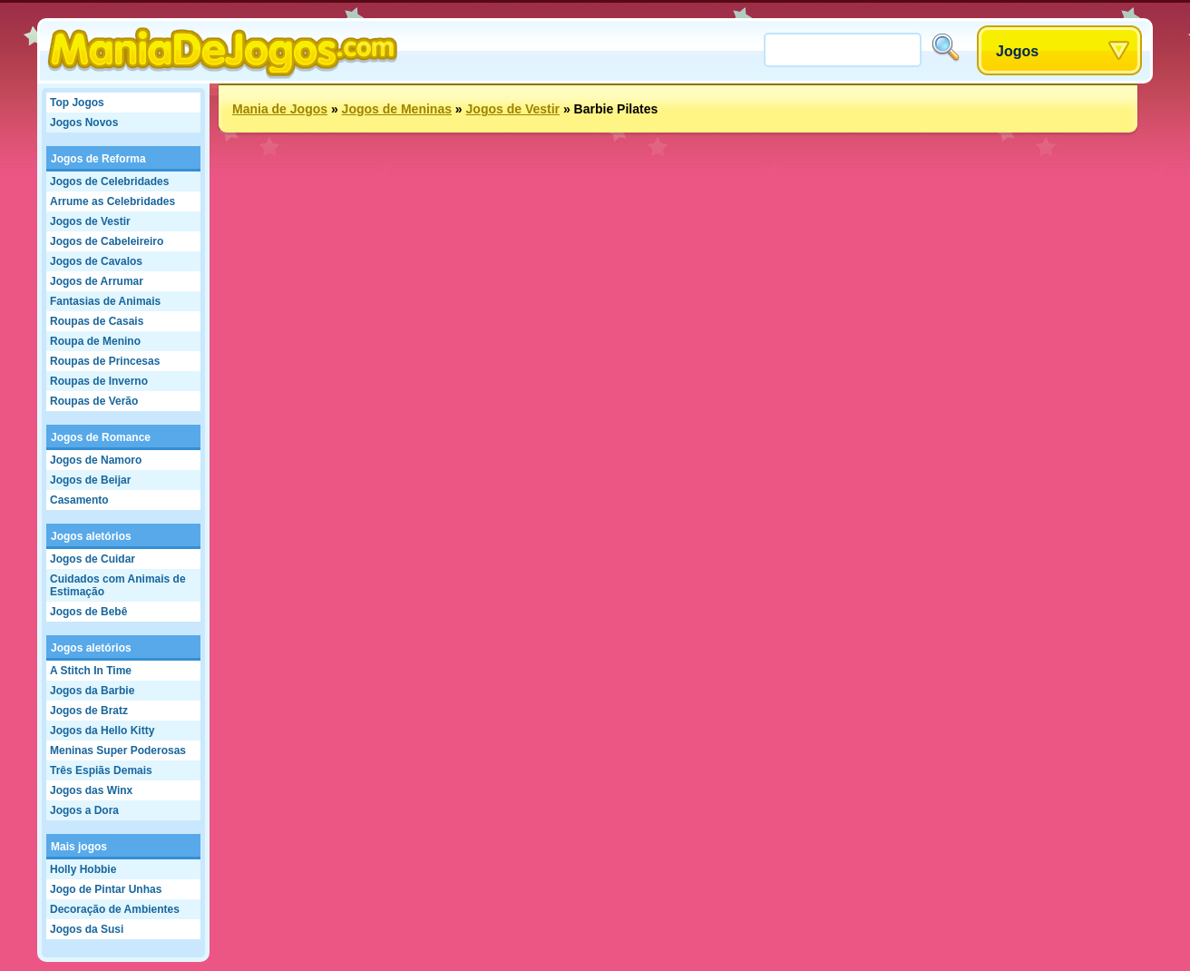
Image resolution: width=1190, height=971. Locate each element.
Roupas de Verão (94, 401)
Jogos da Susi (86, 929)
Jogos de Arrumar (96, 281)
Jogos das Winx (91, 790)
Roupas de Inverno (99, 381)
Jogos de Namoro (95, 460)
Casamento (79, 500)
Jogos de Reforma (98, 158)
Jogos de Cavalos (96, 261)
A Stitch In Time (91, 670)
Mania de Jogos (279, 109)
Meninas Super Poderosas (118, 750)
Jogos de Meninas (397, 109)
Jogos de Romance (101, 437)
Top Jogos (77, 102)
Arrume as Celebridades (112, 201)
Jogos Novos (84, 122)
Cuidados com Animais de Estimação (118, 585)
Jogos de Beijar (90, 480)
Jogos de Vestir (90, 221)
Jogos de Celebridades (109, 181)
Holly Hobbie (83, 869)
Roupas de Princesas (105, 361)
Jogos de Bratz (89, 710)
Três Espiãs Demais (101, 770)
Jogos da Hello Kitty (102, 730)
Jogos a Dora (84, 810)
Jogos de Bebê (88, 611)
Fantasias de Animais (105, 301)
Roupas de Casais (96, 321)
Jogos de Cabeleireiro (106, 241)
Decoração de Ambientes (115, 909)
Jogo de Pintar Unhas (105, 889)
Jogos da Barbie (92, 690)
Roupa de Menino (95, 341)
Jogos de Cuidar (92, 559)
